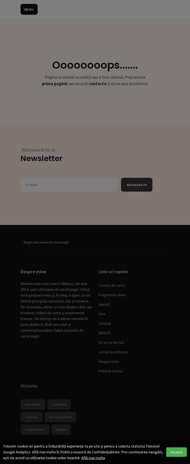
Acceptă (176, 452)
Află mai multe (93, 457)
